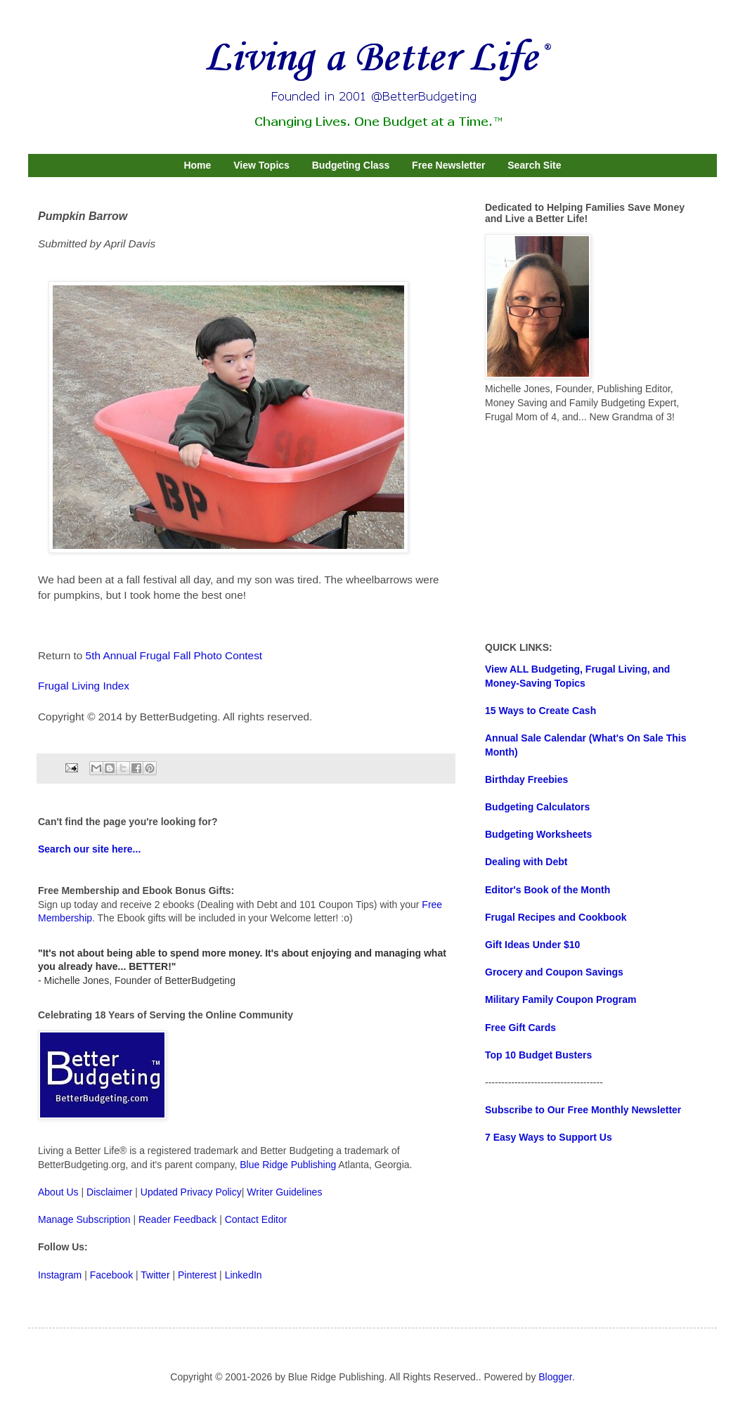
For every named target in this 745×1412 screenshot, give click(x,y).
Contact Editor (256, 1219)
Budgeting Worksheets (538, 834)
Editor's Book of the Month (547, 889)
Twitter (155, 1275)
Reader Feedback (177, 1219)
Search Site (534, 165)
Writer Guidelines (284, 1192)
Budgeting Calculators (537, 806)
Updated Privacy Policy (191, 1192)
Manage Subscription (84, 1219)
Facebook (111, 1275)
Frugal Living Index (83, 686)
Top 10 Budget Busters (538, 1055)
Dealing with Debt (526, 861)
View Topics (261, 165)
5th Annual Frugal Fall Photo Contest (174, 655)
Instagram (60, 1275)
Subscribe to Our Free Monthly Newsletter (583, 1109)
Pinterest (197, 1275)
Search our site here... (89, 849)
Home (197, 165)
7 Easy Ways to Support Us (548, 1137)
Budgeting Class (350, 165)
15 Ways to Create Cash (540, 710)
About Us (58, 1192)
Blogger (554, 1376)
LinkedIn (243, 1275)
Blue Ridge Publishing (288, 1164)
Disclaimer (109, 1192)
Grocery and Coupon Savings (554, 972)
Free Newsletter (448, 165)
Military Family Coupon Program (560, 999)
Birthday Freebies (526, 779)
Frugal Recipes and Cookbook (555, 917)
